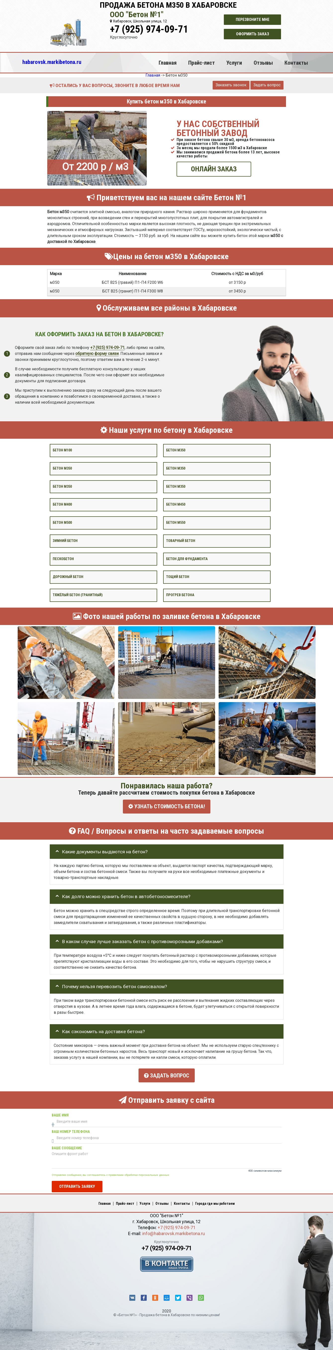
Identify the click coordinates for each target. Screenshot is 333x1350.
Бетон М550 (175, 523)
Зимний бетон (65, 541)
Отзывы (263, 62)
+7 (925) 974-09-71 (149, 29)
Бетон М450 (175, 504)
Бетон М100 (62, 450)
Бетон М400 (62, 504)
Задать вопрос (267, 85)
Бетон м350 (175, 450)
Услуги (234, 62)
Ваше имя (60, 1113)
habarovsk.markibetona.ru (51, 62)
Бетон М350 (175, 486)
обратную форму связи (97, 353)
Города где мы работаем (215, 1202)
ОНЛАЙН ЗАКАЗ (214, 169)
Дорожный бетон (68, 577)
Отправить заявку (77, 1184)
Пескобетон (63, 559)
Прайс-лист (201, 62)
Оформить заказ (252, 34)
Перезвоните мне (252, 19)
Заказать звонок (231, 85)
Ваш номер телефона (71, 1130)
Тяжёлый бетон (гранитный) (78, 595)
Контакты (296, 62)
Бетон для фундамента (187, 559)
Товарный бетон (180, 541)
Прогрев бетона (180, 595)
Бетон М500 (62, 523)
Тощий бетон (177, 577)
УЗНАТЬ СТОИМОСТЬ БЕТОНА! (166, 806)
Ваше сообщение (67, 1146)
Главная (168, 62)
